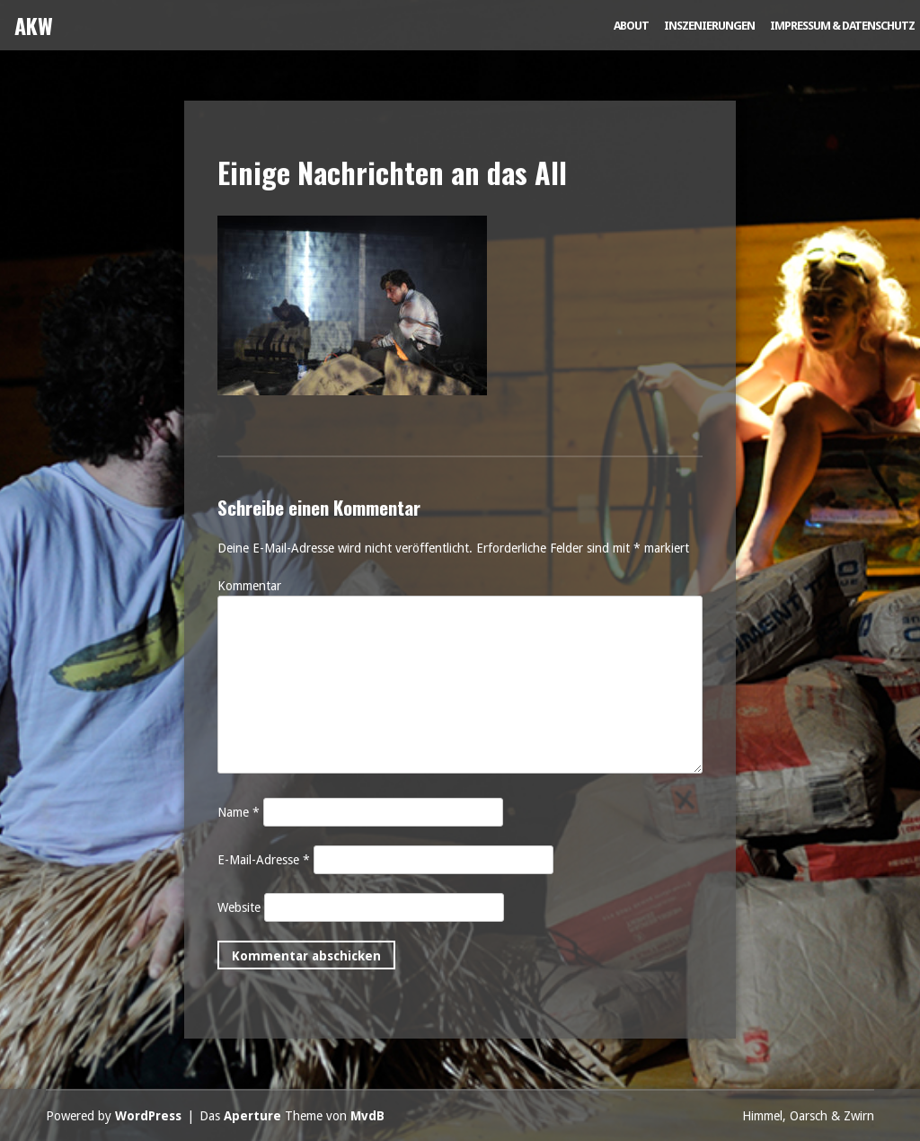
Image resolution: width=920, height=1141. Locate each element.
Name (238, 812)
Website (239, 907)
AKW (33, 25)
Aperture (252, 1116)
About (631, 25)
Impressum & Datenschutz (842, 25)
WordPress (148, 1116)
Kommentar (249, 586)
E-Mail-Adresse (263, 860)
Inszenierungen (709, 25)
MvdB (367, 1116)
